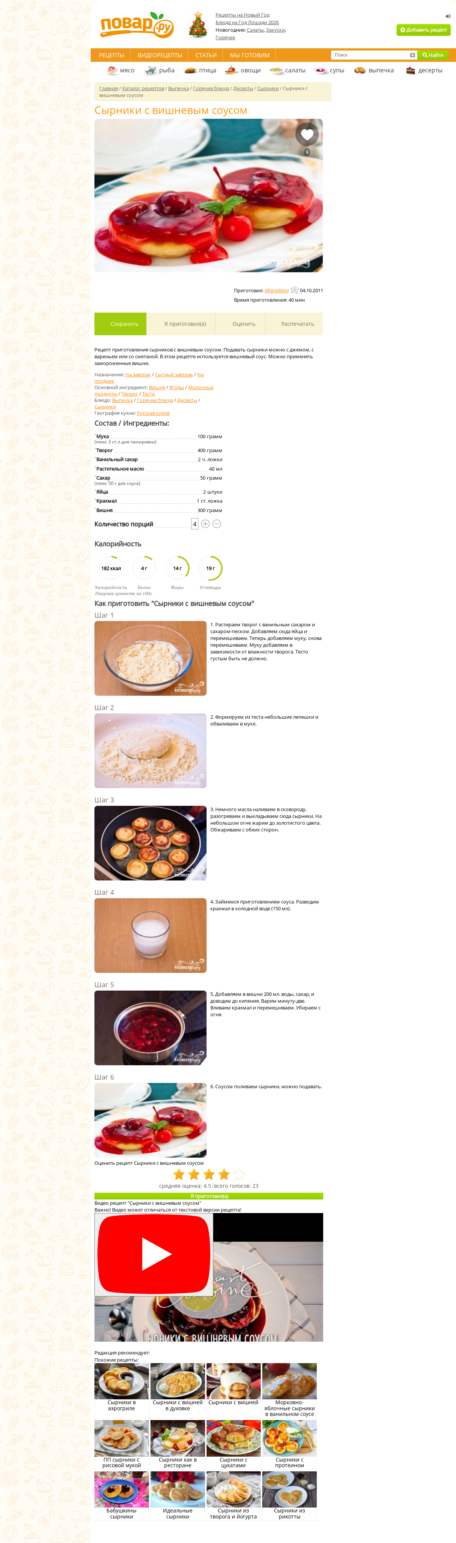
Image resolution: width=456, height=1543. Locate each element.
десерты (430, 70)
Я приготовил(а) (184, 323)
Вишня (157, 387)
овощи (251, 70)
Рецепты (112, 55)
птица (207, 70)
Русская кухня (153, 413)
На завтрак (138, 374)
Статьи (206, 55)
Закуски (275, 29)
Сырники (105, 406)
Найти (433, 55)
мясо (127, 70)
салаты (295, 70)
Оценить (243, 323)
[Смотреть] (153, 1254)
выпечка (381, 70)
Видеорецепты (160, 55)
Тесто (148, 393)
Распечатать (297, 323)
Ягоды (176, 387)
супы (337, 70)
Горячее (225, 37)
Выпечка (122, 400)
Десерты (187, 400)
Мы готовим (250, 55)
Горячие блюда (155, 400)
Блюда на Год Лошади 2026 (247, 22)
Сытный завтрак (174, 374)
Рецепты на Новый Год (242, 14)
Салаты (255, 29)
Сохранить (123, 323)
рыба (167, 70)
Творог (130, 393)
